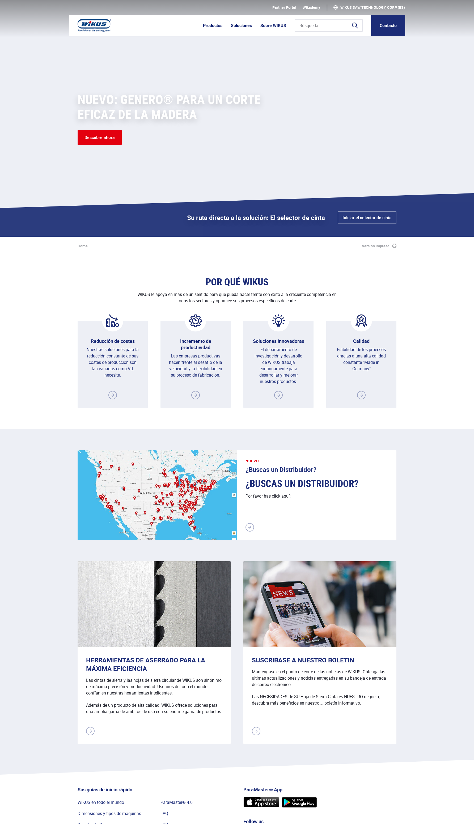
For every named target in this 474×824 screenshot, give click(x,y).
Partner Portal (284, 7)
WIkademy (311, 7)
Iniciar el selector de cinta (367, 218)
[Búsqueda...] (329, 25)
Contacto (388, 25)
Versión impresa (376, 245)
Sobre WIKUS (273, 25)
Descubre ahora (99, 137)
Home (83, 245)
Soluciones (241, 25)
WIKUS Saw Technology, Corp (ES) (372, 7)
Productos (212, 25)
